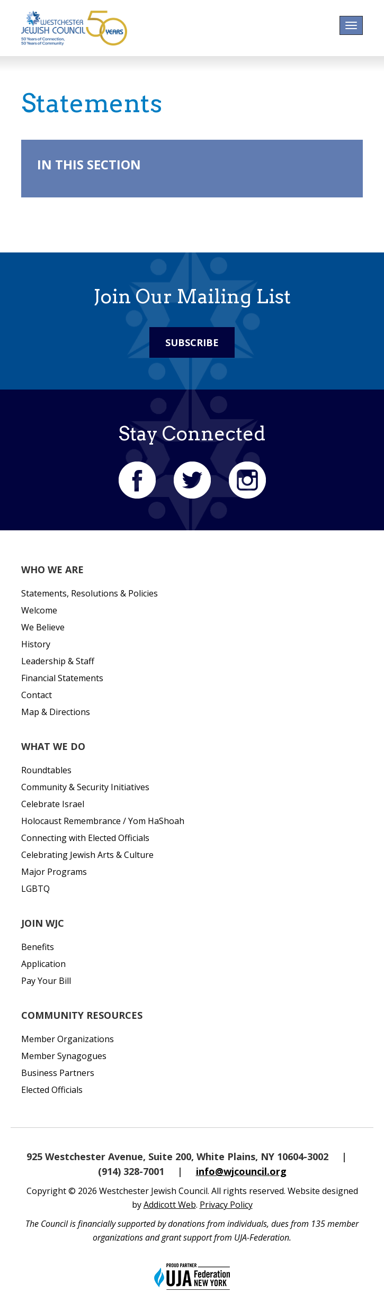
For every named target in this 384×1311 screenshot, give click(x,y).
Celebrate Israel (52, 804)
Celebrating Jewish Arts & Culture (87, 855)
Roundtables (46, 770)
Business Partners (57, 1073)
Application (43, 964)
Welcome (39, 610)
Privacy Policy (226, 1204)
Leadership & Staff (57, 661)
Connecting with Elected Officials (85, 838)
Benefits (37, 947)
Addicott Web (170, 1204)
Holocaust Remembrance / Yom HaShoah (102, 821)
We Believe (43, 627)
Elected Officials (52, 1090)
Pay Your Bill (46, 981)
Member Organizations (67, 1039)
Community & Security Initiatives (85, 787)
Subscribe (192, 342)
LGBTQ (35, 888)
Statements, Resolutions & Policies (89, 593)
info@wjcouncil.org (241, 1171)
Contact (36, 695)
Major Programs (54, 872)
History (35, 644)
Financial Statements (62, 678)
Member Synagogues (63, 1056)
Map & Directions (55, 712)
